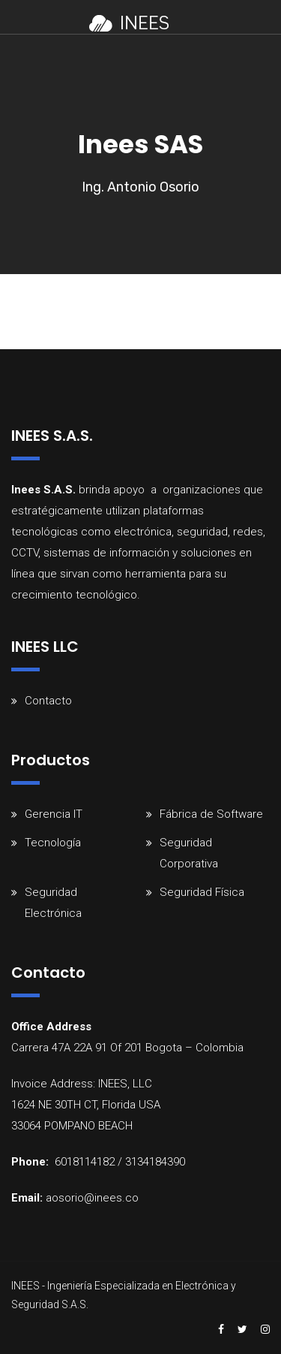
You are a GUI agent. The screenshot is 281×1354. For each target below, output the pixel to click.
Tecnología (53, 842)
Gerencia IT (53, 814)
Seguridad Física (202, 892)
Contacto (48, 700)
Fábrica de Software (211, 814)
